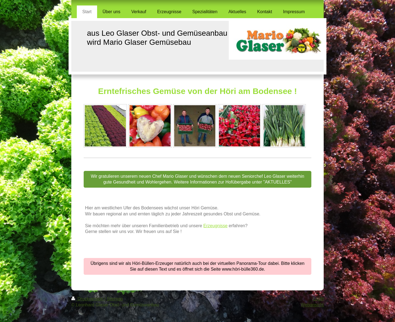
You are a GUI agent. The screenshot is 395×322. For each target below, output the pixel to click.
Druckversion (87, 298)
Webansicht (312, 304)
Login (318, 298)
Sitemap (115, 298)
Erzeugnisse (215, 225)
